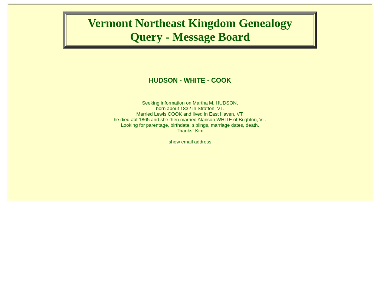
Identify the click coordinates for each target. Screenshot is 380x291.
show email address (190, 142)
